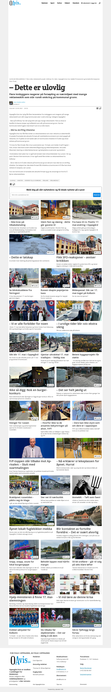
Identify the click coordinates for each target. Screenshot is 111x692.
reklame (45, 180)
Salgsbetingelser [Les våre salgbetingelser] (85, 674)
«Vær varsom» (24, 681)
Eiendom (76, 3)
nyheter (20, 180)
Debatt (67, 3)
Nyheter (45, 3)
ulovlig (12, 180)
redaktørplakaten (16, 679)
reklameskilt (54, 180)
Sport (52, 3)
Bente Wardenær (86, 668)
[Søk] (100, 3)
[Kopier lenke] (100, 108)
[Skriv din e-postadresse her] (51, 195)
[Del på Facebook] (97, 108)
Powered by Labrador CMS (55, 689)
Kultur (59, 3)
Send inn (97, 195)
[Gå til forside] (15, 3)
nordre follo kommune (33, 180)
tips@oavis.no (61, 669)
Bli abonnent (85, 3)
